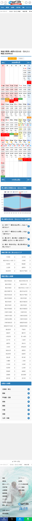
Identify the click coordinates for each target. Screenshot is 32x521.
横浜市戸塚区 (23, 271)
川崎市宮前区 (23, 319)
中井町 (8, 257)
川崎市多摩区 (8, 319)
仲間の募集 (21, 490)
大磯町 (8, 360)
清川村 (24, 257)
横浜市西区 (8, 284)
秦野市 (8, 343)
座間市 (24, 267)
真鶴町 (8, 374)
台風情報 (4, 490)
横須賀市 (8, 329)
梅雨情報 (4, 493)
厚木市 (24, 343)
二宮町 (24, 360)
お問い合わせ (6, 510)
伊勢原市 (23, 347)
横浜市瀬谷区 (23, 301)
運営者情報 (5, 513)
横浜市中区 (23, 284)
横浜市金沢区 (23, 291)
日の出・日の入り (7, 502)
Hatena (20, 519)
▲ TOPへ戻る (16, 461)
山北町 (8, 267)
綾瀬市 (24, 354)
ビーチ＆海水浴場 (23, 484)
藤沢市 (24, 333)
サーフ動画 (21, 487)
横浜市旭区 (23, 298)
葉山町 (8, 357)
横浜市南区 (8, 288)
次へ (28, 62)
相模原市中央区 (8, 326)
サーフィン (21, 478)
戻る (3, 62)
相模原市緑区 (23, 322)
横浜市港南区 (8, 298)
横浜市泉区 (23, 305)
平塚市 (24, 329)
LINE (28, 519)
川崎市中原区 (8, 315)
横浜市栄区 (8, 305)
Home (2, 7)
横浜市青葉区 (8, 308)
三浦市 (24, 340)
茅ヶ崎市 (23, 336)
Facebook (4, 519)
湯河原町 (23, 374)
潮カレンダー (6, 484)
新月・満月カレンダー (8, 505)
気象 (23, 7)
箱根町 (24, 371)
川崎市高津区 (23, 315)
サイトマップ (6, 516)
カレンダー (12, 58)
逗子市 (8, 340)
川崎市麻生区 (8, 322)
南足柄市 (8, 271)
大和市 (8, 347)
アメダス (4, 499)
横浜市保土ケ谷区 (8, 260)
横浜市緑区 (8, 301)
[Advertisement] (16, 30)
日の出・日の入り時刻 (16, 464)
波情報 (12, 7)
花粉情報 (4, 496)
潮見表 (7, 7)
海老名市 (8, 350)
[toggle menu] (30, 2)
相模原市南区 (23, 326)
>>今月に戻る (16, 179)
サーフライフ (4, 464)
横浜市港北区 (8, 294)
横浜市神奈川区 (23, 281)
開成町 (24, 264)
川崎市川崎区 (8, 312)
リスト (21, 58)
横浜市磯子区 (8, 291)
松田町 (8, 264)
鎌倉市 (8, 333)
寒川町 (24, 357)
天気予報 (18, 7)
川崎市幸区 (23, 312)
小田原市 (8, 336)
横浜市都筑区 (23, 308)
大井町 (24, 260)
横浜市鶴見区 (8, 281)
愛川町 (8, 378)
